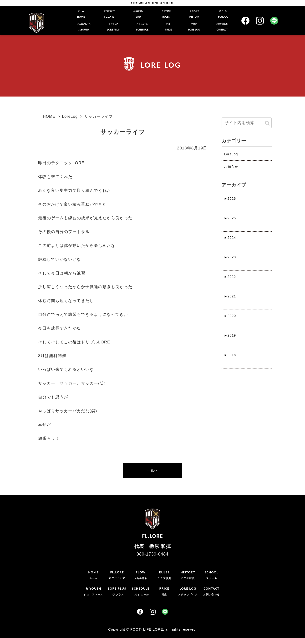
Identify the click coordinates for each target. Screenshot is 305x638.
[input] (247, 122)
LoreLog (70, 116)
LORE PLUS (113, 27)
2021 (230, 296)
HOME (81, 14)
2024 (230, 238)
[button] (267, 123)
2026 (230, 198)
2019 (230, 335)
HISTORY (194, 14)
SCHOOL (223, 14)
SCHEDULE (142, 27)
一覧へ (152, 470)
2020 (230, 316)
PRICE (168, 27)
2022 (230, 277)
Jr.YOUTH (84, 27)
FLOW (138, 14)
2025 (230, 218)
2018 (230, 355)
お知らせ (231, 166)
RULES (166, 14)
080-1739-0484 (152, 554)
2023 (230, 257)
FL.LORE (109, 14)
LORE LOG (194, 27)
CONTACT (222, 27)
